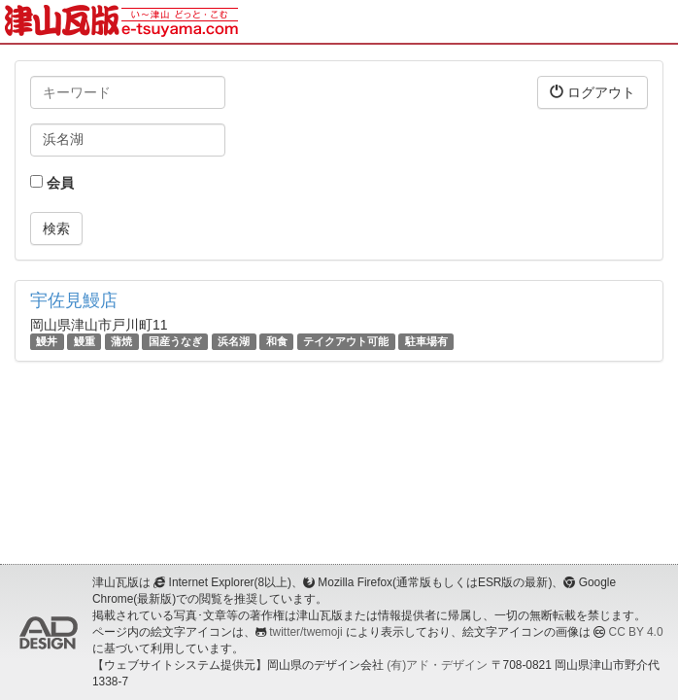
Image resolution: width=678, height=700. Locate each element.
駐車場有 (426, 341)
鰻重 (84, 341)
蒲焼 (121, 341)
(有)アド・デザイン (437, 665)
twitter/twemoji (305, 632)
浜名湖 (234, 341)
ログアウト (592, 92)
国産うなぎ (175, 341)
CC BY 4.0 (636, 632)
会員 (52, 183)
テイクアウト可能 (346, 341)
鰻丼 (46, 341)
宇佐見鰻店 (74, 300)
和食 (277, 341)
